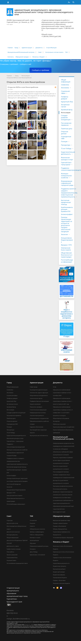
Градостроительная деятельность (68, 153)
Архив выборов (34, 540)
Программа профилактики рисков (63, 486)
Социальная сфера (65, 92)
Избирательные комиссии (37, 529)
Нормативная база (12, 557)
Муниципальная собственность (39, 435)
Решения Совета (11, 560)
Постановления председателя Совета (17, 563)
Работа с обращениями (36, 535)
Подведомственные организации (39, 401)
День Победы (34, 552)
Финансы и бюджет (38, 57)
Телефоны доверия (64, 98)
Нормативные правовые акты (61, 532)
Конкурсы (33, 549)
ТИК (66, 52)
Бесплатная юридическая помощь (66, 202)
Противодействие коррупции (38, 430)
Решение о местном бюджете (61, 583)
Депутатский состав (12, 523)
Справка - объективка (59, 580)
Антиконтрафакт (67, 214)
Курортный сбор (67, 102)
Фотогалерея (26, 76)
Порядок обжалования (59, 526)
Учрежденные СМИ (66, 138)
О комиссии (33, 520)
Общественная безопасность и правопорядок (66, 255)
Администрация (27, 47)
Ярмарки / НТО (66, 245)
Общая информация (65, 81)
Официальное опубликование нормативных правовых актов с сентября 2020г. (62, 392)
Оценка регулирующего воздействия (63, 427)
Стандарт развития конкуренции (65, 118)
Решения (32, 523)
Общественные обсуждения (61, 418)
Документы (39, 47)
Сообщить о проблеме (40, 70)
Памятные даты (66, 129)
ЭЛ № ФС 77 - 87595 (29, 624)
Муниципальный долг (59, 569)
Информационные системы (38, 412)
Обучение (33, 543)
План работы (10, 552)
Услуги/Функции (51, 47)
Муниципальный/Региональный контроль (21, 52)
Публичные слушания (59, 424)
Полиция (64, 141)
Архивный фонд (66, 110)
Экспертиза (56, 421)
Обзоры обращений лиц (60, 529)
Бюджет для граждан (59, 572)
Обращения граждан (22, 57)
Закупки (32, 432)
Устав (54, 387)
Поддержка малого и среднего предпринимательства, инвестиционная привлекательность (69, 193)
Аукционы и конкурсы (59, 415)
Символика (65, 85)
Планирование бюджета (60, 577)
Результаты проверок (36, 407)
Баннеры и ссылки (35, 537)
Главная (10, 47)
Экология (64, 234)
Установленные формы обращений (63, 537)
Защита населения (35, 404)
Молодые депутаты (12, 535)
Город (16, 47)
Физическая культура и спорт (67, 159)
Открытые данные (64, 133)
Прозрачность (57, 535)
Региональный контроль (60, 489)
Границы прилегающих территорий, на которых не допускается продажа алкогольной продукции (66, 224)
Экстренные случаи (65, 106)
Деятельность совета (13, 546)
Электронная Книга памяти (66, 249)
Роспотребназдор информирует (67, 261)
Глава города (33, 387)
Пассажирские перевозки (66, 124)
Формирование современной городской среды (67, 183)
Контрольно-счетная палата (54, 52)
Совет (40, 52)
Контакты (11, 57)
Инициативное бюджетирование (67, 240)
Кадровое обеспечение (36, 427)
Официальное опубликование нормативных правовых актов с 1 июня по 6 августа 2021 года (62, 401)
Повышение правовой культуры (39, 546)
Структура (10, 520)
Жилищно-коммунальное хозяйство (66, 176)
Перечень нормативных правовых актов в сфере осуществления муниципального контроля (63, 460)
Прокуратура (65, 145)
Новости (32, 526)
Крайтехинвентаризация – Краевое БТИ (67, 209)
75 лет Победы (66, 149)
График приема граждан (14, 549)
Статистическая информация (38, 410)
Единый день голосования (37, 555)
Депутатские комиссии (13, 532)
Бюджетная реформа (59, 575)
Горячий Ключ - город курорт (66, 164)
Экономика (65, 88)
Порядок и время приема (60, 523)
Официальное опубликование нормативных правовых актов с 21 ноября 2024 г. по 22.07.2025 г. (63, 409)
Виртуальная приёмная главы (61, 520)
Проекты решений (12, 555)
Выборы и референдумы (37, 532)
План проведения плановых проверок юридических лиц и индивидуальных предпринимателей (63, 474)
